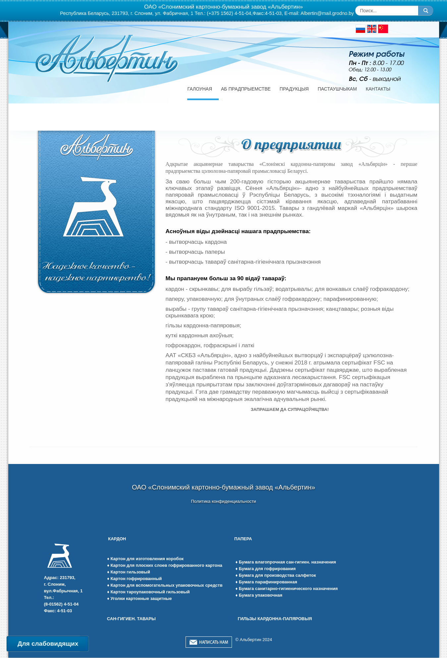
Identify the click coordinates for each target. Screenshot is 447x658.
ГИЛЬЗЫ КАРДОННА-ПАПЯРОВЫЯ (275, 618)
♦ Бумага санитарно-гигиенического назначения (286, 588)
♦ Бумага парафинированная (266, 581)
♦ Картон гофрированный (134, 578)
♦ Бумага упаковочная (258, 595)
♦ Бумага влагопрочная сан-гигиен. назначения (285, 561)
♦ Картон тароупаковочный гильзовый (148, 591)
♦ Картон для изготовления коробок (145, 558)
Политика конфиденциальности (223, 501)
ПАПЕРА (243, 538)
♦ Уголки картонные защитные (139, 598)
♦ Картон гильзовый (128, 571)
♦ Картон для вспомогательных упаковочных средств (164, 585)
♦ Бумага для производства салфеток (275, 575)
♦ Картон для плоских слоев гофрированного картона (164, 565)
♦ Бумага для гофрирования (265, 568)
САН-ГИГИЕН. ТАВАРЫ (131, 618)
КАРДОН (117, 538)
